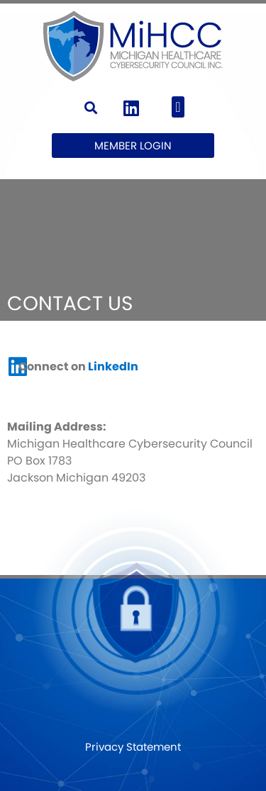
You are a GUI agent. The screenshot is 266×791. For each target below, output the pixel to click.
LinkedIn (113, 366)
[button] (91, 107)
